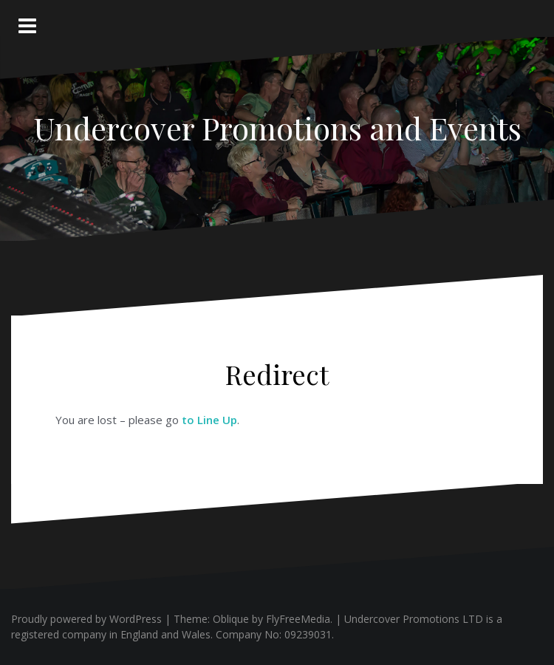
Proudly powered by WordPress (86, 619)
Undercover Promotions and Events (277, 128)
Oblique (231, 619)
